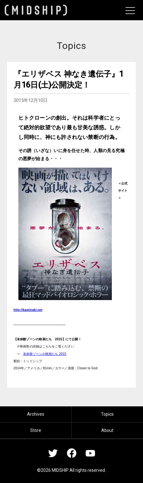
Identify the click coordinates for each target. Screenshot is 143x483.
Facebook (71, 453)
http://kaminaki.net (28, 310)
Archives (35, 414)
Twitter (53, 453)
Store (35, 430)
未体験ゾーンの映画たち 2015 (44, 354)
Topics (107, 414)
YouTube (90, 453)
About (107, 430)
